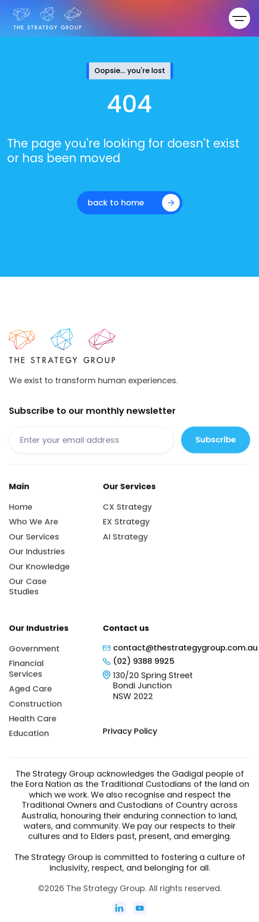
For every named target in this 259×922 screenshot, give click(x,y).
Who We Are (33, 526)
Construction (35, 708)
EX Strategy (126, 526)
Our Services (34, 541)
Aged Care (30, 693)
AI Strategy (125, 541)
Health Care (33, 723)
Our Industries (37, 555)
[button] (239, 18)
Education (29, 737)
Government (34, 653)
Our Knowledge (39, 571)
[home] (45, 18)
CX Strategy (127, 511)
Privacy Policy (130, 735)
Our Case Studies (28, 591)
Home (20, 511)
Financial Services (26, 673)
